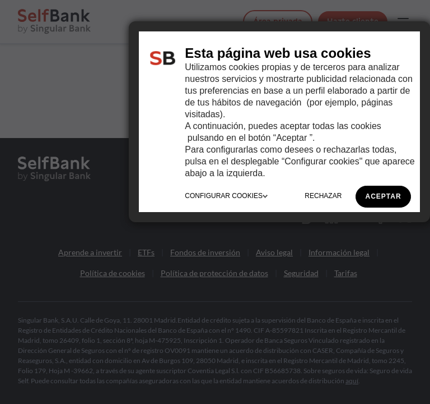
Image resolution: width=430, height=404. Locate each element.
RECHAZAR (323, 196)
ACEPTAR (383, 196)
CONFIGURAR (226, 196)
